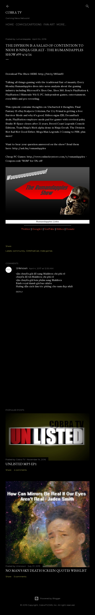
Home (10, 24)
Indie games (46, 251)
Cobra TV (14, 12)
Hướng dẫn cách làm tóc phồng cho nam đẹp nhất (44, 286)
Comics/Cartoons (29, 24)
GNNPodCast (32, 251)
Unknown (22, 268)
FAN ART (49, 24)
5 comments (20, 576)
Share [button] (8, 246)
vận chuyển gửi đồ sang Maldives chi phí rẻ (40, 273)
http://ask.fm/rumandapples (29, 148)
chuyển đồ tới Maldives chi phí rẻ (35, 276)
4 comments (20, 470)
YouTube (49, 229)
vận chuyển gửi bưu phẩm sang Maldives (39, 280)
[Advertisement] (47, 375)
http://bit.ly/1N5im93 (50, 73)
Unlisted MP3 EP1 (21, 464)
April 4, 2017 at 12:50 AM (41, 268)
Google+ (37, 229)
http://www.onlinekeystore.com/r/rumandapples (56, 156)
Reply (19, 291)
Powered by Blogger (47, 598)
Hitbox (60, 229)
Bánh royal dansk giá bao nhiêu (34, 283)
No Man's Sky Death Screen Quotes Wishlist (46, 570)
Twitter (25, 229)
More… (61, 24)
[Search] (87, 5)
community (19, 251)
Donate (70, 229)
